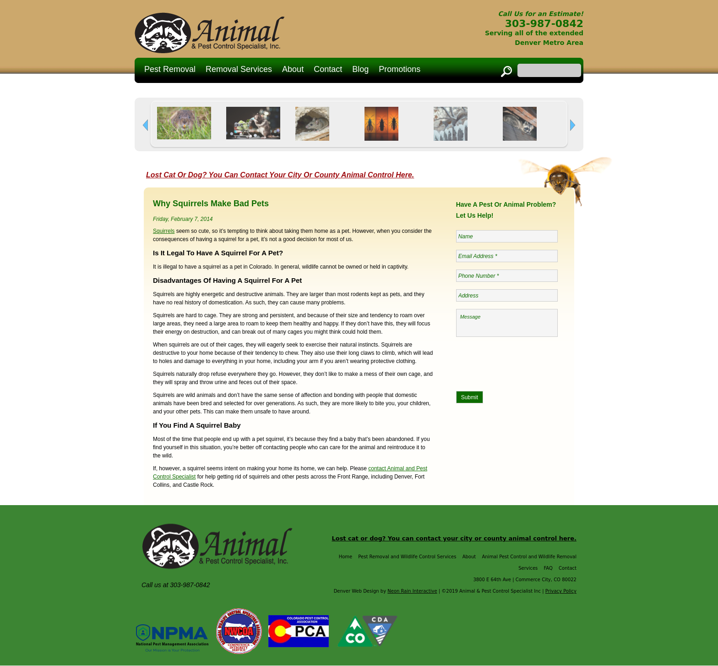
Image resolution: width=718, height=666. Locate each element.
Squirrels (163, 231)
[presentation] (525, 362)
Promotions (399, 69)
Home (346, 557)
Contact (328, 69)
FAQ (548, 568)
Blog (360, 69)
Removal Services (239, 69)
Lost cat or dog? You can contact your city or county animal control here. (454, 538)
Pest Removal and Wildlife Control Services (407, 557)
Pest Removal (170, 69)
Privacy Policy (561, 591)
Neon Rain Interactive (412, 591)
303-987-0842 (544, 23)
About (293, 69)
